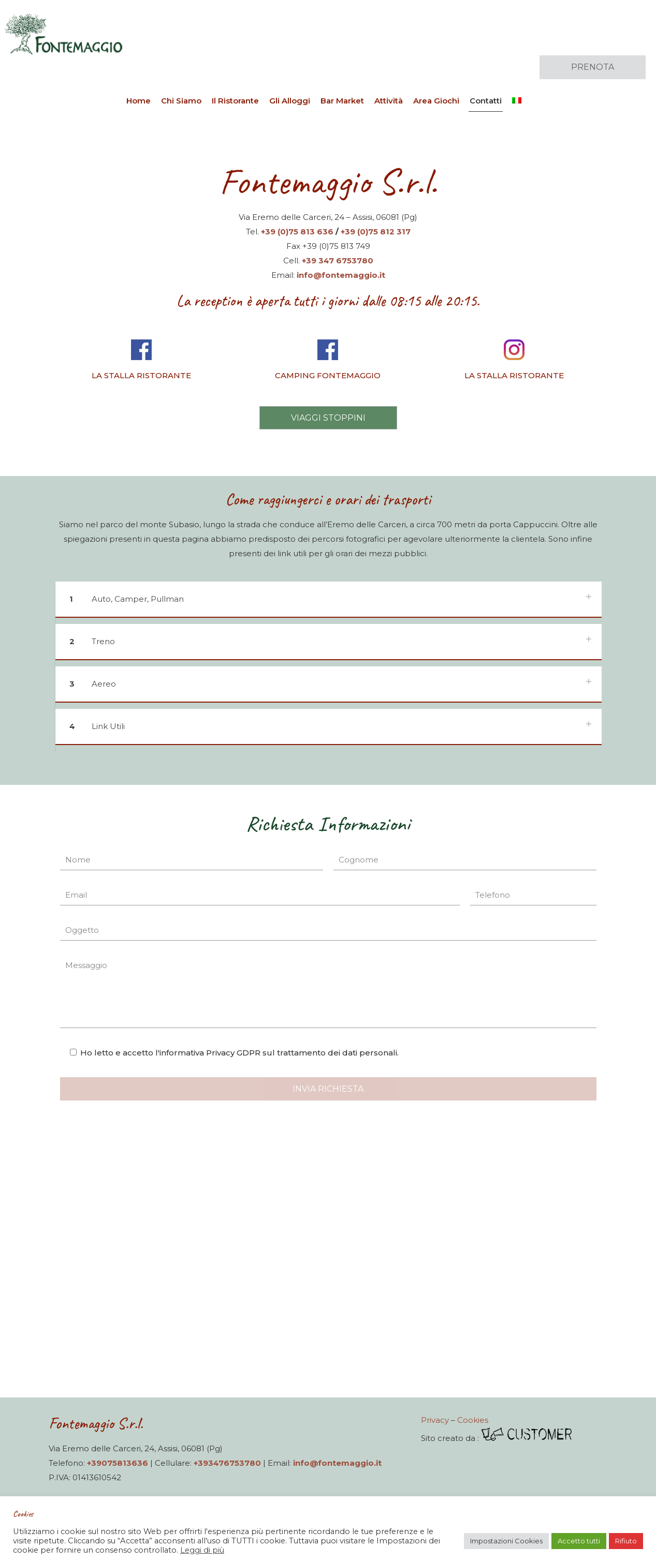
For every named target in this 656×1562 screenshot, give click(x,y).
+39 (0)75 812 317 (376, 231)
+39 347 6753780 (337, 260)
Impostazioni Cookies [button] (506, 1541)
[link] (142, 362)
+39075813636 (117, 1463)
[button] (328, 603)
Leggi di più (202, 1550)
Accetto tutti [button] (579, 1541)
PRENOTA (592, 67)
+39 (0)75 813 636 (297, 231)
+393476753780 (227, 1463)
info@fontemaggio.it (341, 275)
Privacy (435, 1420)
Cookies (472, 1420)
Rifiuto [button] (626, 1541)
